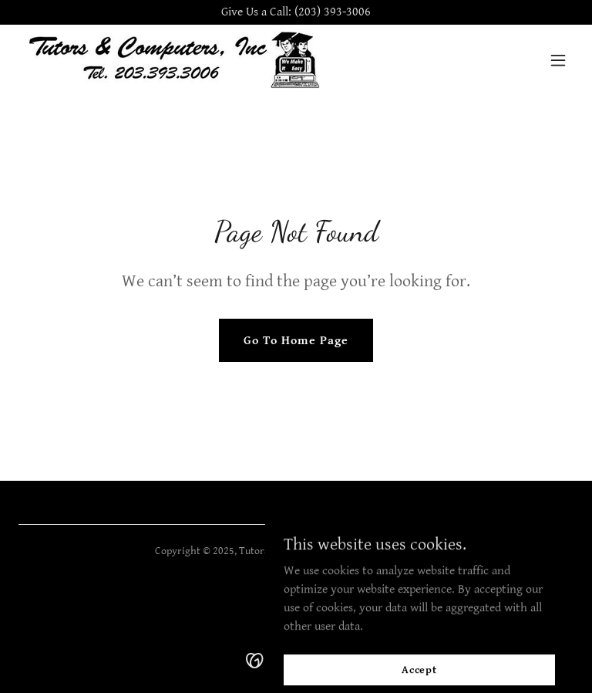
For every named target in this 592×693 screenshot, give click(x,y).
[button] (558, 60)
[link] (172, 60)
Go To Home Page (296, 340)
